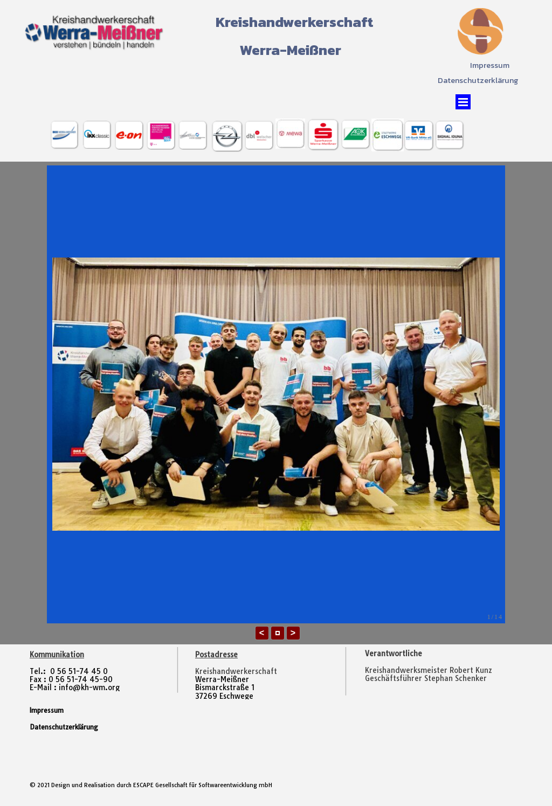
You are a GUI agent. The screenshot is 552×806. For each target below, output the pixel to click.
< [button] (261, 632)
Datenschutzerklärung (478, 80)
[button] (277, 633)
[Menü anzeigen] (463, 101)
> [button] (293, 632)
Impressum (489, 65)
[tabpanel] (441, 670)
